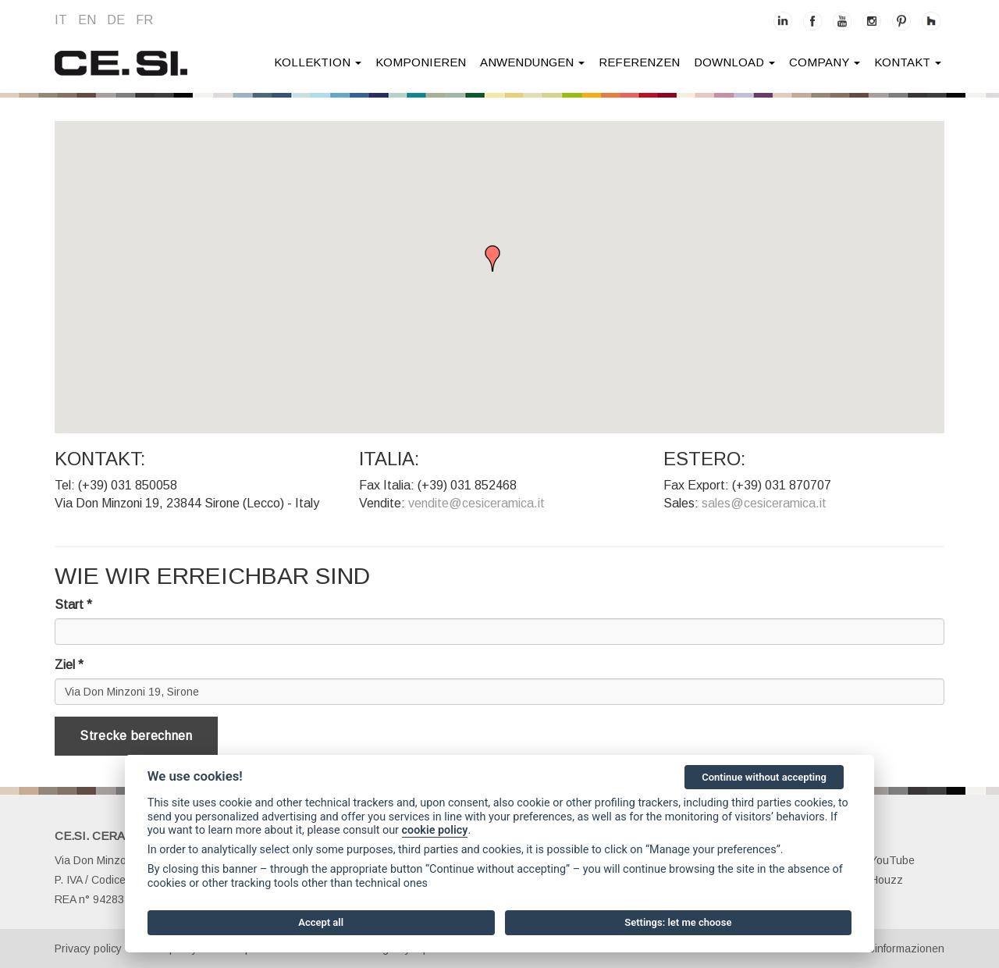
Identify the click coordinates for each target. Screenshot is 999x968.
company (824, 62)
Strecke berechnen (136, 735)
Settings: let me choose (677, 922)
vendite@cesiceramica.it (476, 503)
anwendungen (532, 62)
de (116, 20)
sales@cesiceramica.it (764, 503)
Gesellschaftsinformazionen (875, 948)
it (61, 20)
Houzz (878, 880)
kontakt (907, 62)
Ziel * (69, 664)
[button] (499, 261)
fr (144, 20)
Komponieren (420, 62)
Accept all (320, 922)
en (87, 20)
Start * (73, 604)
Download (734, 62)
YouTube (884, 860)
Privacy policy (88, 948)
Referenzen (639, 62)
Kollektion (317, 62)
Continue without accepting (764, 777)
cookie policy (435, 830)
